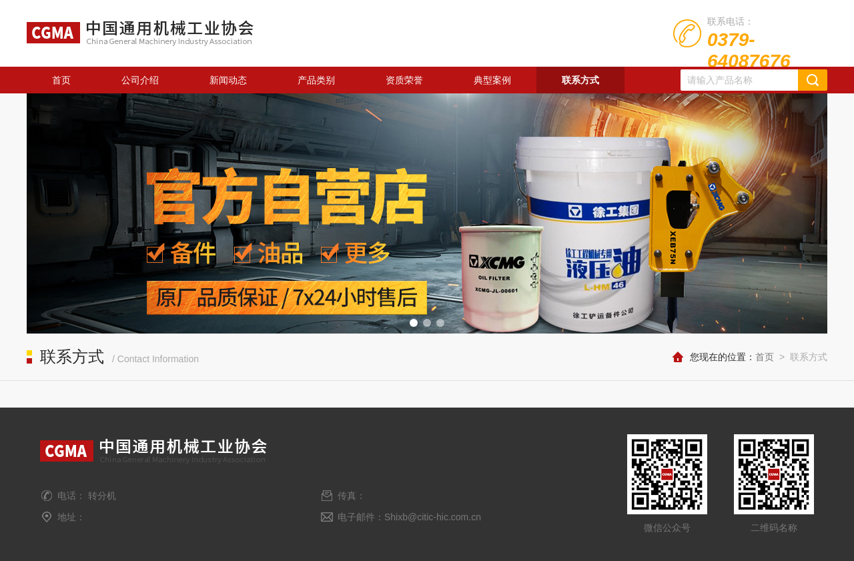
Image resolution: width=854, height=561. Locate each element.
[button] (414, 323)
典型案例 (492, 80)
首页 (61, 80)
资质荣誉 (404, 80)
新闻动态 (228, 80)
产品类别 (316, 80)
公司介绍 (140, 80)
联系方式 (580, 80)
